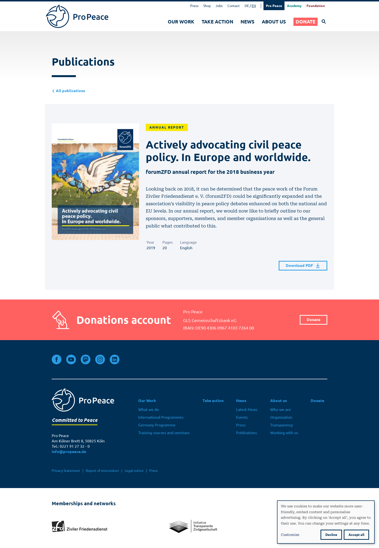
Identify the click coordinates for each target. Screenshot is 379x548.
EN (254, 6)
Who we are (280, 409)
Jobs (219, 6)
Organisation (281, 417)
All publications (68, 90)
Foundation (315, 6)
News (248, 21)
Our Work (181, 21)
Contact (233, 6)
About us (274, 21)
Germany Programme (156, 425)
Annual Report (166, 127)
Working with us (284, 433)
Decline (331, 535)
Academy (294, 6)
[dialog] (325, 522)
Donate (305, 21)
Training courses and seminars (164, 433)
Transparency (281, 425)
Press (194, 6)
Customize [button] (290, 534)
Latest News (246, 409)
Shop (207, 6)
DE (247, 6)
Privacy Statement (66, 471)
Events (242, 417)
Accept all (356, 535)
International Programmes (160, 417)
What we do (148, 409)
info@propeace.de (69, 451)
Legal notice (134, 471)
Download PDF (303, 265)
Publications (246, 433)
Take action (217, 21)
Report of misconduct (102, 471)
